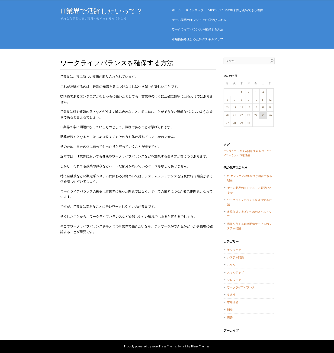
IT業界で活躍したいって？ (101, 11)
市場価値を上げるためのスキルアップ (197, 39)
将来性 (231, 295)
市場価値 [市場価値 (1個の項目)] (245, 155)
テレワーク (234, 280)
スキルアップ (235, 272)
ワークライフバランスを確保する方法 (197, 29)
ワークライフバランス (241, 287)
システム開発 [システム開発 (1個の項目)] (244, 151)
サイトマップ (195, 10)
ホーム (176, 10)
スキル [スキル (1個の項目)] (257, 151)
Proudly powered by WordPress (145, 346)
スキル (231, 265)
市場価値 (232, 302)
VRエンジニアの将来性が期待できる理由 (235, 10)
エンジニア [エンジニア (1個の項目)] (230, 151)
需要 (230, 317)
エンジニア (234, 250)
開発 (230, 310)
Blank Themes (200, 346)
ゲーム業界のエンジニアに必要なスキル (199, 20)
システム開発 (235, 257)
